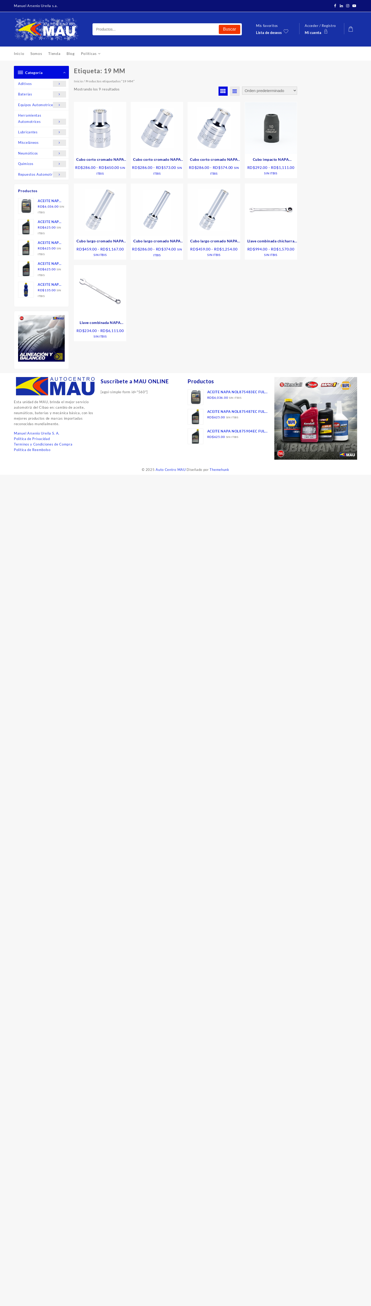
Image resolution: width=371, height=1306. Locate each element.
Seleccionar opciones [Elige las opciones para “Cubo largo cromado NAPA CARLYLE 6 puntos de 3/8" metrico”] (159, 268)
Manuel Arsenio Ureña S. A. (36, 433)
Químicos (42, 164)
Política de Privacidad (32, 439)
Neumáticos (42, 153)
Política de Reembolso (32, 450)
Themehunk (219, 469)
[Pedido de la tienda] (269, 91)
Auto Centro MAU (171, 469)
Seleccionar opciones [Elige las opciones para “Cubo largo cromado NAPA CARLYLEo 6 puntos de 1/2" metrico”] (216, 268)
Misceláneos (42, 143)
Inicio (78, 81)
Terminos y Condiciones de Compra (43, 444)
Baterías (42, 94)
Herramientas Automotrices (42, 119)
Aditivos (42, 84)
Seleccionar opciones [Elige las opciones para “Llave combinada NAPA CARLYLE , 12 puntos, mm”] (102, 349)
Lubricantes (42, 132)
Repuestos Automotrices (42, 175)
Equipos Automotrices (42, 105)
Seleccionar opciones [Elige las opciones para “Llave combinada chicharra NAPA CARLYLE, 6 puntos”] (273, 268)
